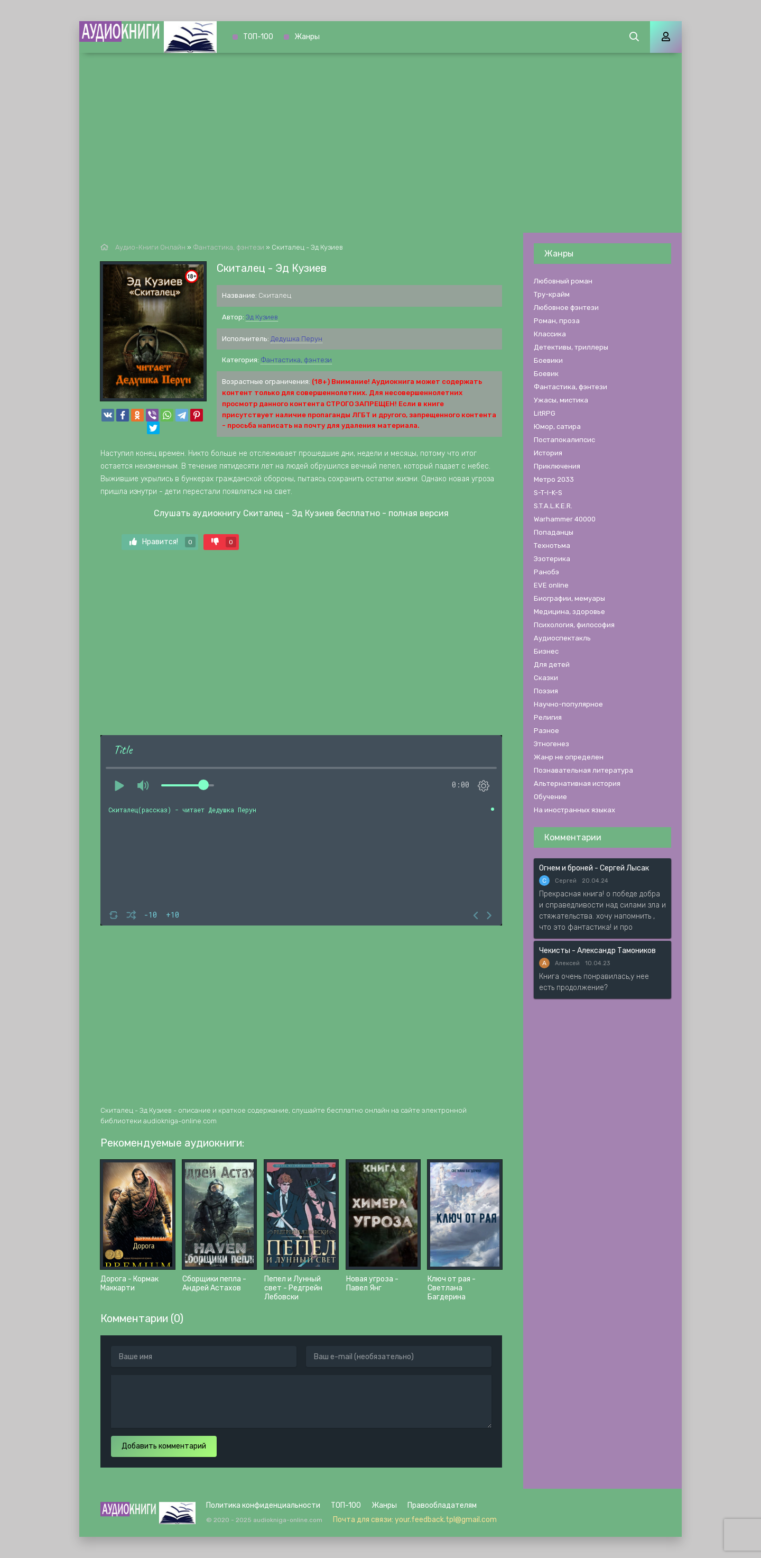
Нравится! (162, 542)
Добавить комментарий (164, 1446)
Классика (550, 334)
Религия (548, 717)
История (548, 453)
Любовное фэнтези (566, 307)
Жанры (307, 36)
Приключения (557, 466)
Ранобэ (546, 572)
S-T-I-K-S (548, 493)
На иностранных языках (574, 810)
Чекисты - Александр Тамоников (597, 950)
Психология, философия (574, 625)
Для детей (552, 664)
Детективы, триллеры (571, 347)
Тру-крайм (552, 294)
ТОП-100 (258, 36)
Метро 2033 (554, 479)
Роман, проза (557, 321)
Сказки (546, 678)
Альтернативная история (577, 783)
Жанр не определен (569, 757)
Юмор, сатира (557, 426)
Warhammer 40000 (565, 519)
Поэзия (546, 691)
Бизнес (546, 651)
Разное (546, 731)
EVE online (551, 585)
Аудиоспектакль (562, 638)
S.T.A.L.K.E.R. (553, 506)
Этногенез (551, 744)
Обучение (550, 797)
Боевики (548, 360)
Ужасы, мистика (561, 400)
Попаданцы (553, 532)
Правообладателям (442, 1505)
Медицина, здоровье (569, 612)
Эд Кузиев (262, 317)
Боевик (546, 374)
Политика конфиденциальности (263, 1505)
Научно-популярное (568, 704)
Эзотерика (552, 559)
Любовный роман (563, 281)
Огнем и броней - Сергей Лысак (594, 868)
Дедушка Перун (296, 339)
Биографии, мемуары (569, 598)
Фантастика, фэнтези (296, 360)
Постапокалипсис (564, 440)
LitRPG (544, 413)
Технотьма (552, 545)
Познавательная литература (583, 770)
